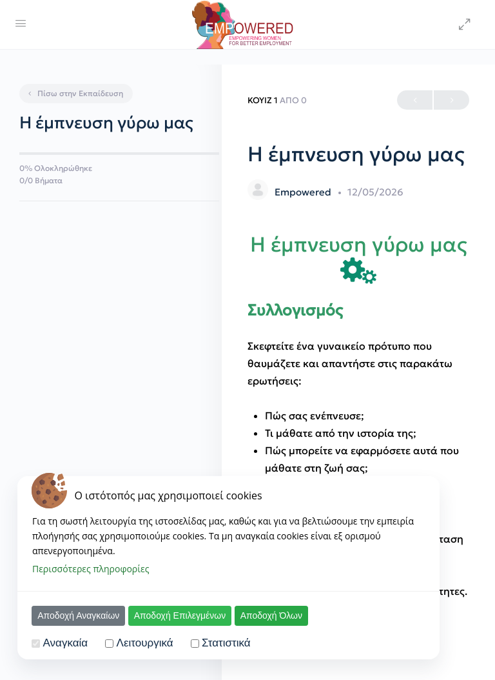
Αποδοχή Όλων (269, 615)
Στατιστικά (223, 643)
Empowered (304, 192)
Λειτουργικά (142, 643)
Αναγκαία (63, 643)
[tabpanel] (358, 415)
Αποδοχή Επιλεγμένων (177, 615)
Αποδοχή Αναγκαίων (76, 615)
